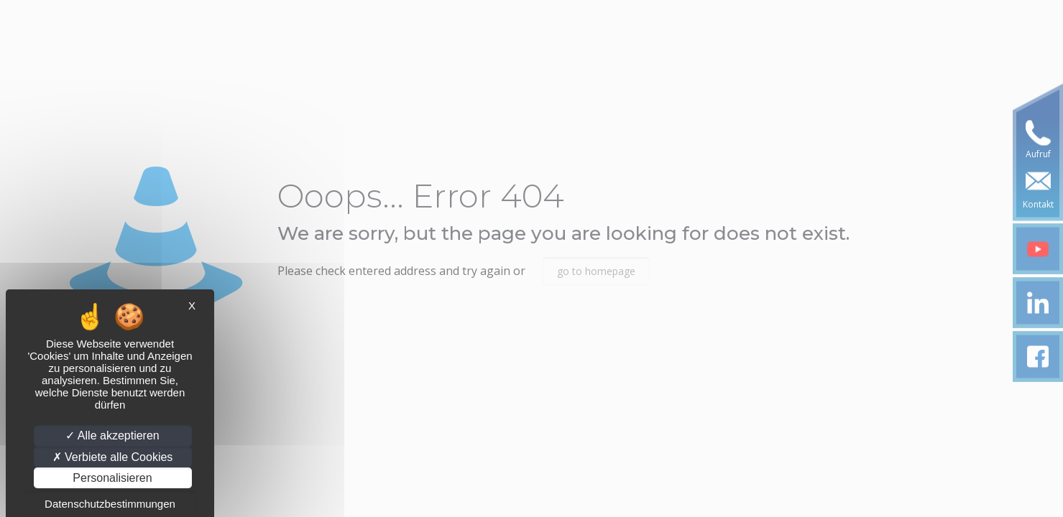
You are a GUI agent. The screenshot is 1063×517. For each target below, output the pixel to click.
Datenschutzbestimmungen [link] (110, 504)
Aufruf (1038, 154)
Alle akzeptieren (112, 435)
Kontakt (1038, 204)
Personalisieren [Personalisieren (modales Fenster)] (112, 478)
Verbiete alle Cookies (112, 457)
